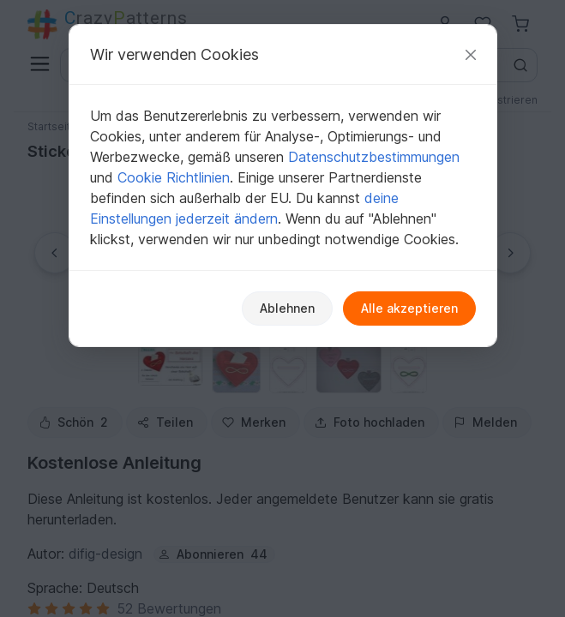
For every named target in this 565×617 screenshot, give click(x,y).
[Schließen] (470, 54)
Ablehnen (287, 308)
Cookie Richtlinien (173, 177)
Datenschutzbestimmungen (374, 156)
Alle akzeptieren (409, 308)
